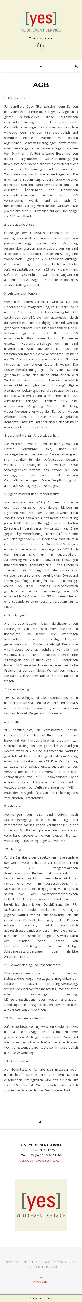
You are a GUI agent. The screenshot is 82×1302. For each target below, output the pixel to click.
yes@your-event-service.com (41, 1160)
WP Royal (71, 1262)
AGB (37, 1267)
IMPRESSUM (49, 1267)
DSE (30, 1267)
